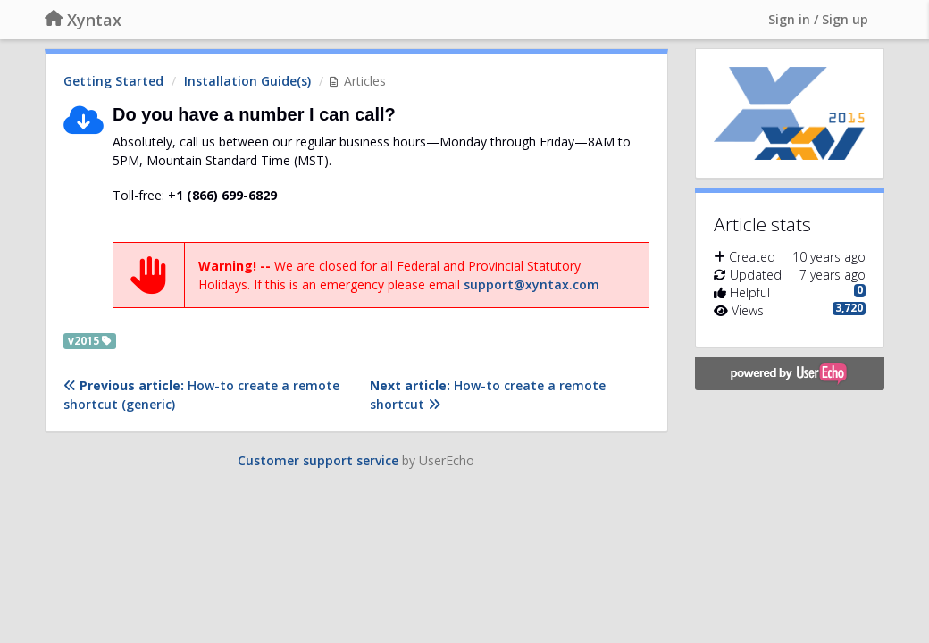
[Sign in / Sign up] (818, 19)
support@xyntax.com (531, 284)
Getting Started (113, 80)
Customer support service (318, 460)
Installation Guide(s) (247, 80)
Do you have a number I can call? (254, 114)
